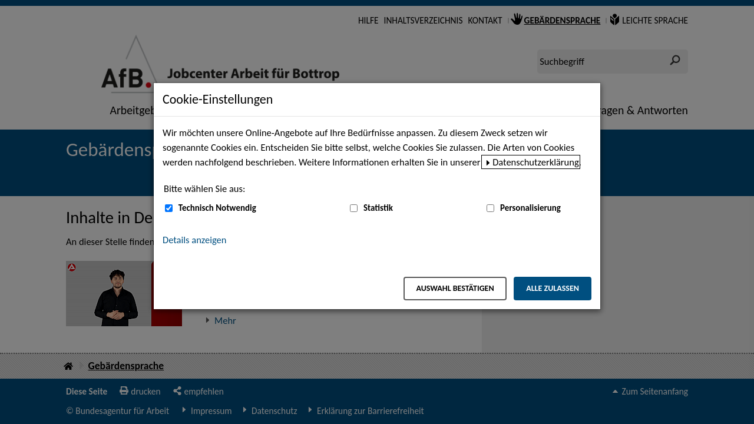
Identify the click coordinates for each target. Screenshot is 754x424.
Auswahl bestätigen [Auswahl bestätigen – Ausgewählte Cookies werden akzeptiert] (455, 288)
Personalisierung (530, 208)
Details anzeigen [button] (194, 240)
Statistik (378, 208)
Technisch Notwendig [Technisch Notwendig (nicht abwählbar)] (217, 208)
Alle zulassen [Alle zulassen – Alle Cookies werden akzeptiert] (552, 288)
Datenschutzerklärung (535, 162)
